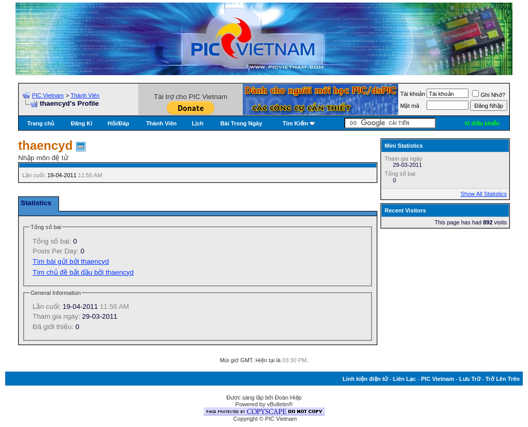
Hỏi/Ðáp (118, 123)
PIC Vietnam (48, 95)
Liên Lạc (404, 379)
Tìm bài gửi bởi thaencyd (71, 261)
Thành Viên (84, 95)
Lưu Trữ (469, 379)
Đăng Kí (82, 123)
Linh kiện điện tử (365, 379)
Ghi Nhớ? (488, 95)
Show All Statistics (484, 194)
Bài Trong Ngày (241, 123)
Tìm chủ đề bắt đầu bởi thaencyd (83, 272)
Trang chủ (41, 123)
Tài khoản (412, 94)
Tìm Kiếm (295, 123)
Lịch (198, 123)
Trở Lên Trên (503, 379)
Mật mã (409, 106)
